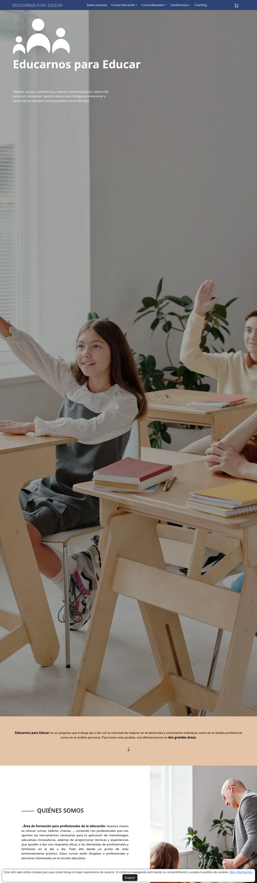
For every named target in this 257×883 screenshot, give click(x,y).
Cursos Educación (123, 5)
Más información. (241, 872)
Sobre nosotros (97, 5)
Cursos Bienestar (152, 5)
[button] (236, 5)
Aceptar (130, 878)
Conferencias (179, 5)
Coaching (200, 5)
